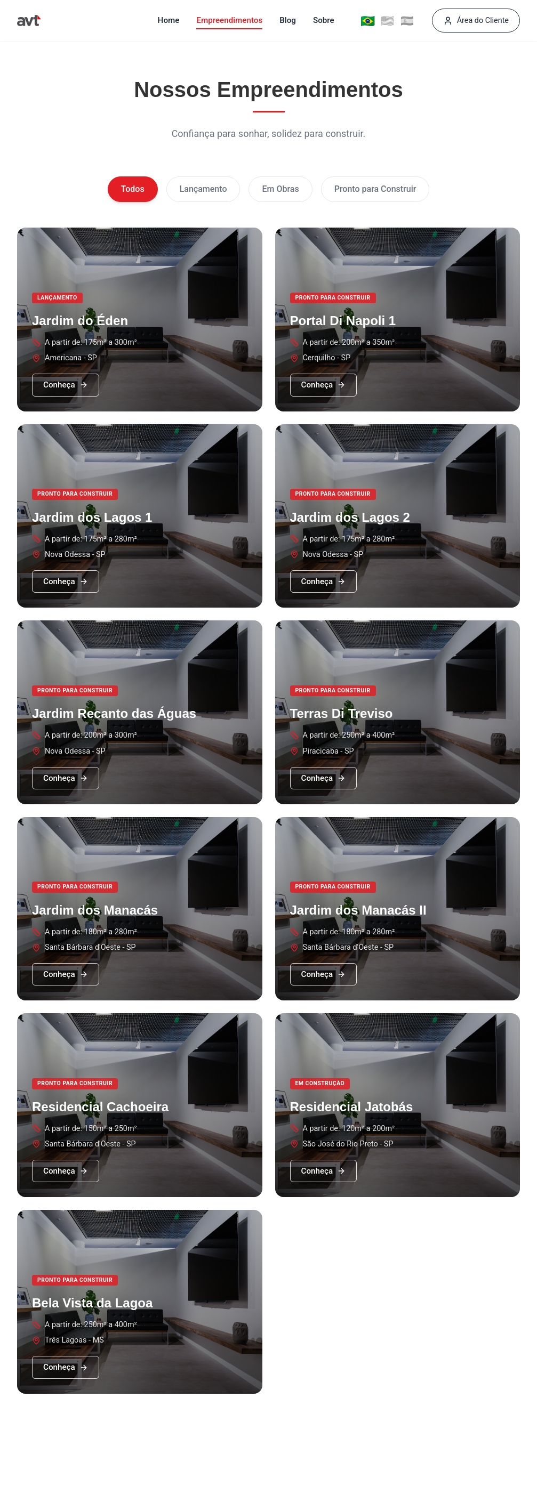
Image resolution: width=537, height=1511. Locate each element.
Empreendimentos (229, 20)
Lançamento (203, 189)
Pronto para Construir (375, 189)
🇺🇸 (387, 20)
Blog (287, 20)
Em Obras (280, 189)
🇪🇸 (407, 20)
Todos (133, 189)
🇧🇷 (367, 20)
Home (169, 20)
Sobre (323, 20)
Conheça (65, 385)
